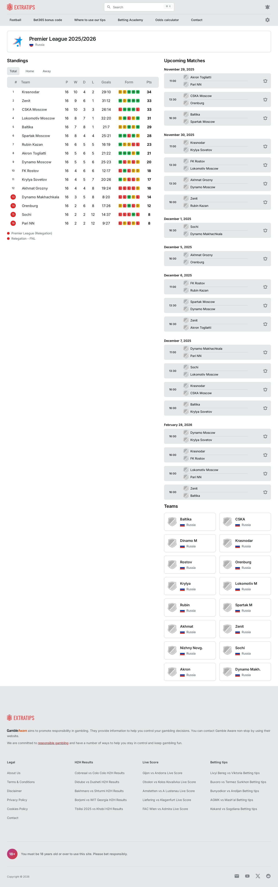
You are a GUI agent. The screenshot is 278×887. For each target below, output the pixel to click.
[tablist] (83, 71)
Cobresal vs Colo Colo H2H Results (99, 773)
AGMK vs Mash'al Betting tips (231, 800)
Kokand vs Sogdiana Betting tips (233, 809)
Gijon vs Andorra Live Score (162, 773)
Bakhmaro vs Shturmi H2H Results (99, 791)
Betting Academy (130, 20)
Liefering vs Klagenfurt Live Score (167, 800)
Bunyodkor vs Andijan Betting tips (234, 791)
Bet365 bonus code (48, 20)
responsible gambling (53, 743)
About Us (13, 773)
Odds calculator (167, 20)
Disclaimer (14, 791)
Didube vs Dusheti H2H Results (97, 782)
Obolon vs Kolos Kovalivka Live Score (169, 782)
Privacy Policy (17, 800)
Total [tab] (13, 71)
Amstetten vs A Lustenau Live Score (169, 791)
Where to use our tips (90, 20)
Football (15, 20)
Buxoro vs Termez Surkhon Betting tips (238, 782)
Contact (196, 20)
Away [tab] (47, 71)
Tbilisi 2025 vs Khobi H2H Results (99, 809)
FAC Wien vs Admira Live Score (165, 809)
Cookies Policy (17, 809)
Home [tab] (30, 71)
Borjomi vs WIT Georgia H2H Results (101, 800)
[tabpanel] (83, 152)
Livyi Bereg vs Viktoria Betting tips (235, 773)
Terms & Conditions (21, 782)
